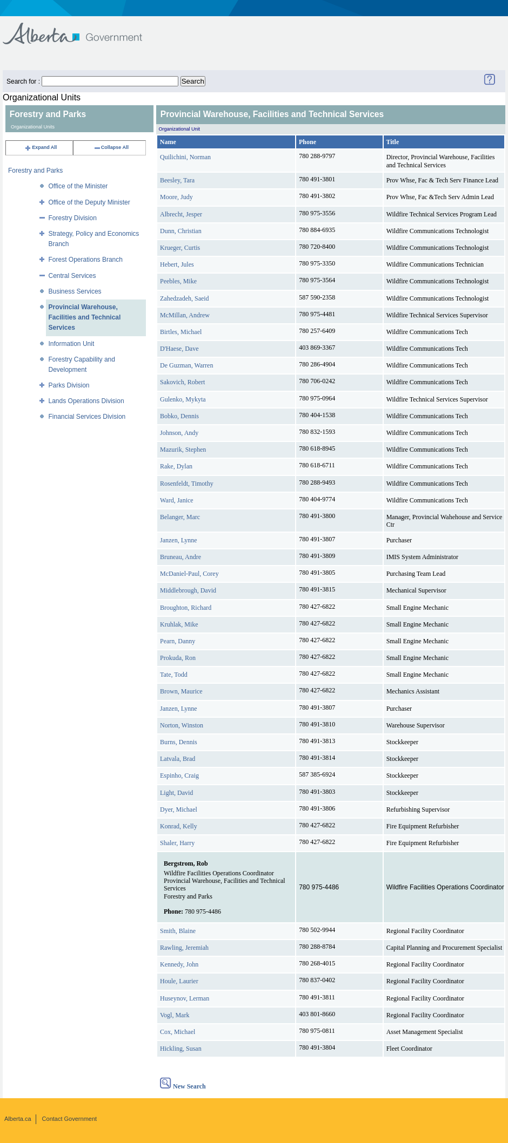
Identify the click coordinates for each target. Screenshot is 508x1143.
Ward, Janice (176, 500)
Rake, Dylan (176, 466)
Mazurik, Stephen (183, 449)
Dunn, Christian (181, 231)
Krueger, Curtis (180, 247)
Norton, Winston (181, 725)
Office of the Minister (78, 186)
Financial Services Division (87, 416)
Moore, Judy (176, 197)
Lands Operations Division (86, 401)
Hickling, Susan (181, 1048)
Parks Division (69, 385)
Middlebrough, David (188, 590)
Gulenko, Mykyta (183, 399)
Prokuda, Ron (178, 658)
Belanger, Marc (180, 517)
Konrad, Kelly (178, 826)
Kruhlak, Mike (179, 624)
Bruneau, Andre (180, 557)
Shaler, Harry (177, 843)
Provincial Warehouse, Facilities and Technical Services (85, 317)
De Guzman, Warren (186, 365)
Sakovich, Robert (182, 382)
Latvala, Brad (177, 759)
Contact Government (69, 1118)
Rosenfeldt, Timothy (186, 483)
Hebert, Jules (177, 264)
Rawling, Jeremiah (184, 947)
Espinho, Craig (179, 775)
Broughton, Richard (185, 607)
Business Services (75, 291)
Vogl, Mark (174, 1015)
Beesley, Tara (177, 180)
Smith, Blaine (178, 931)
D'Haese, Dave (179, 348)
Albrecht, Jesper (181, 214)
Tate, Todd (174, 674)
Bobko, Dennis (179, 416)
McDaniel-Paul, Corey (189, 573)
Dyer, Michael (178, 809)
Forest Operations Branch (86, 259)
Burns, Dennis (178, 742)
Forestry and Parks (35, 170)
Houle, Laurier (179, 981)
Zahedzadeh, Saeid (184, 298)
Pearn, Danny (177, 641)
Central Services (72, 276)
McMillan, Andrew (185, 315)
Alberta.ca (17, 1118)
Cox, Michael (177, 1032)
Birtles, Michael (181, 332)
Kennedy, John (179, 964)
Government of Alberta (81, 28)
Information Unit (72, 344)
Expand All (40, 147)
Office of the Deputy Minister (89, 202)
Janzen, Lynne (178, 540)
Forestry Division (73, 218)
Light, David (176, 793)
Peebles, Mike (178, 281)
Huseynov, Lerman (184, 998)
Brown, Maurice (181, 691)
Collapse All (111, 147)
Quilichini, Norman (185, 157)
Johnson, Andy (179, 433)
